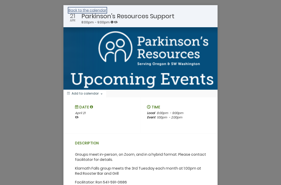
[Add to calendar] (84, 93)
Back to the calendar (87, 10)
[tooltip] (112, 22)
